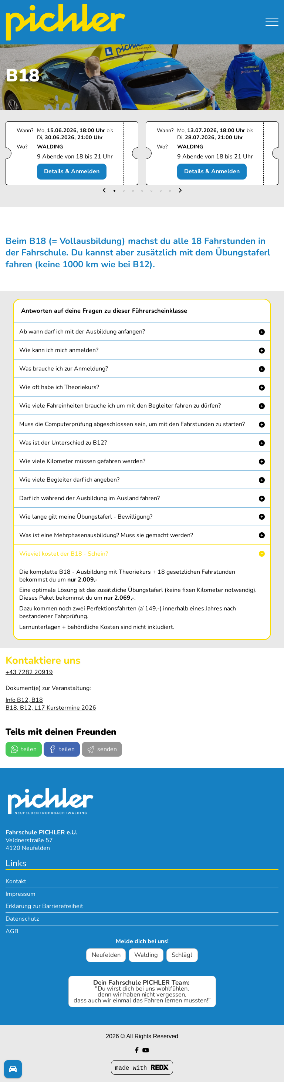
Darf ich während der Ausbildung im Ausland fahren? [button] (89, 498)
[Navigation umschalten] (272, 15)
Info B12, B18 (24, 700)
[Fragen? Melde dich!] (13, 1069)
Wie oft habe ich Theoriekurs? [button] (59, 387)
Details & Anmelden (71, 171)
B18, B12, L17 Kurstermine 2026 (51, 708)
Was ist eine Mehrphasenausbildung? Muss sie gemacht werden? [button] (106, 535)
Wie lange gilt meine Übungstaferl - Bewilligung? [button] (85, 517)
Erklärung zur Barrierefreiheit (44, 906)
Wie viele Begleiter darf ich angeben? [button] (69, 480)
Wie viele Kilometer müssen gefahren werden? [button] (82, 461)
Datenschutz (22, 919)
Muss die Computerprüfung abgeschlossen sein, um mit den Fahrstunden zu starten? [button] (132, 424)
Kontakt (16, 881)
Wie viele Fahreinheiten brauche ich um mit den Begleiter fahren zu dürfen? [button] (120, 406)
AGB (12, 931)
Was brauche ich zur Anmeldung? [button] (63, 369)
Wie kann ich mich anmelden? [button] (58, 350)
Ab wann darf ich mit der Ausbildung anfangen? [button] (82, 332)
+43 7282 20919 (29, 672)
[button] (104, 191)
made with (142, 1068)
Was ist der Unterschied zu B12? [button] (63, 443)
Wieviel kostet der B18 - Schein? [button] (63, 554)
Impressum (21, 894)
